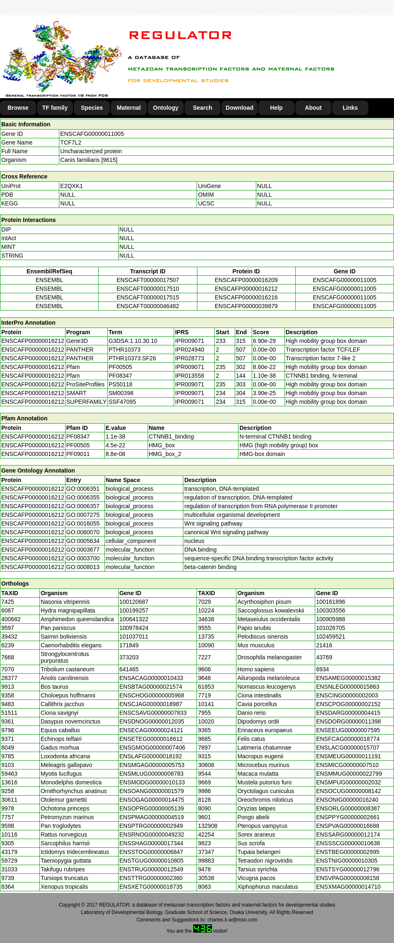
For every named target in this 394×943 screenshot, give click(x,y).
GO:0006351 (83, 488)
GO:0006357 (83, 506)
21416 (324, 645)
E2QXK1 (71, 186)
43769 (324, 657)
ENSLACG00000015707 (347, 747)
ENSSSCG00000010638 (348, 843)
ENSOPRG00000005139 (151, 808)
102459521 (330, 636)
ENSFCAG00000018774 (347, 739)
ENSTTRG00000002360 (151, 878)
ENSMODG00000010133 (152, 782)
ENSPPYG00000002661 (347, 817)
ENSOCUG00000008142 (348, 791)
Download (239, 107)
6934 (322, 669)
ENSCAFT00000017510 (148, 288)
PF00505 (78, 445)
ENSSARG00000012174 (348, 834)
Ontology (165, 107)
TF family (55, 107)
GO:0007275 (83, 514)
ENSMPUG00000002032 (348, 782)
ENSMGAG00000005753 (152, 765)
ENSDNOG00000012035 (151, 721)
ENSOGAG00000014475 (151, 799)
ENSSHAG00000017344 (151, 843)
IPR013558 (189, 375)
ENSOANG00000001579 (151, 791)
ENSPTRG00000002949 (151, 825)
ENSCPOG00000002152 (348, 704)
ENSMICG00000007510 (347, 765)
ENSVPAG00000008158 (347, 878)
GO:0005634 (83, 541)
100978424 (133, 628)
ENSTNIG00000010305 (346, 860)
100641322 (133, 619)
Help (276, 107)
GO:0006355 (83, 497)
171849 (129, 645)
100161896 (330, 601)
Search (202, 107)
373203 (129, 657)
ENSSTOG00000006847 (151, 852)
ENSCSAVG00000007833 (153, 712)
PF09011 (78, 454)
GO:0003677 (83, 549)
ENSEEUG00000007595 (348, 730)
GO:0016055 (83, 523)
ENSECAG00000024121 (151, 730)
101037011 (133, 636)
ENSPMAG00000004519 (151, 817)
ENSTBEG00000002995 (347, 852)
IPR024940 (189, 349)
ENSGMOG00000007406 (152, 747)
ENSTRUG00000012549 (151, 869)
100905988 (330, 619)
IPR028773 (189, 358)
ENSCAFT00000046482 (148, 306)
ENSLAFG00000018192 (150, 756)
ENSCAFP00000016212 (246, 288)
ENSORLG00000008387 (348, 808)
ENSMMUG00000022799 (349, 773)
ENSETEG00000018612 (151, 739)
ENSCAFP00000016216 (246, 297)
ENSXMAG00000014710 (348, 886)
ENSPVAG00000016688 (347, 825)
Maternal (129, 107)
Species (92, 107)
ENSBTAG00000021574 (150, 686)
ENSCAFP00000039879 (246, 306)
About (313, 107)
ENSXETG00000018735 (151, 886)
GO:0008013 (83, 567)
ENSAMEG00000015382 (348, 678)
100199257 (133, 610)
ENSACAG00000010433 (151, 678)
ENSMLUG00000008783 (151, 773)
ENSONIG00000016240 (347, 799)
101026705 (330, 628)
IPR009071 (189, 341)
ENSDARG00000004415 (348, 712)
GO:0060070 (83, 532)
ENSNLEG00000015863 (347, 686)
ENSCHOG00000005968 (151, 695)
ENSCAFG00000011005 (92, 133)
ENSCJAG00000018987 (150, 704)
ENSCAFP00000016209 (246, 280)
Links (350, 107)
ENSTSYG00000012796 (347, 869)
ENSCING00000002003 (347, 695)
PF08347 (78, 436)
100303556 (330, 610)
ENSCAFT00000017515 (148, 297)
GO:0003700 (83, 558)
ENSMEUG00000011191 (348, 756)
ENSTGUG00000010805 (151, 860)
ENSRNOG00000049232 (151, 834)
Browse (18, 107)
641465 (129, 669)
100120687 (133, 601)
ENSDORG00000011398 (348, 721)
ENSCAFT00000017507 (148, 280)
